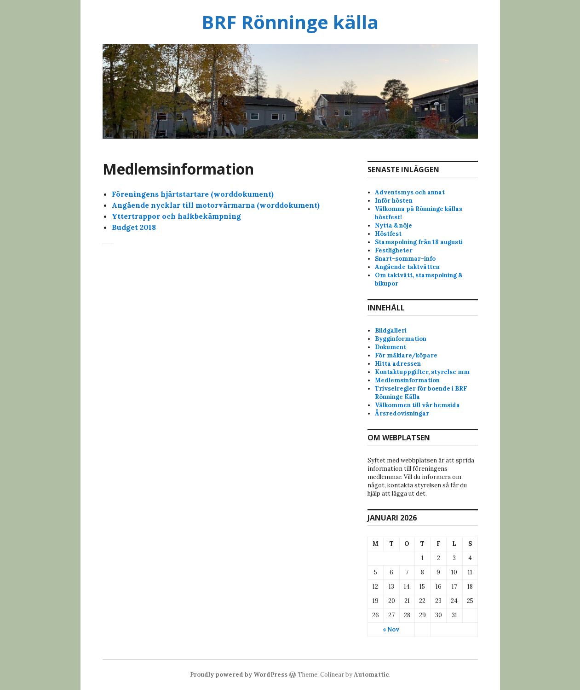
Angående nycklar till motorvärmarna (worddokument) (216, 205)
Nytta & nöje (393, 225)
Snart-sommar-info (405, 259)
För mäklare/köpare (406, 355)
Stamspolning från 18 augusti (419, 242)
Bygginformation (400, 339)
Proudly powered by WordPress (238, 674)
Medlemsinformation (407, 380)
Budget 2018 (134, 227)
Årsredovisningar (402, 413)
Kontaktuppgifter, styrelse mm (422, 372)
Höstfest (388, 234)
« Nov (391, 629)
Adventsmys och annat (410, 192)
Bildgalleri (391, 330)
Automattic (371, 674)
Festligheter (394, 250)
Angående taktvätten (407, 267)
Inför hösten (394, 201)
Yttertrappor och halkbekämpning (176, 216)
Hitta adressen (398, 364)
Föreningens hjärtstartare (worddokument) (193, 194)
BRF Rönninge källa (290, 22)
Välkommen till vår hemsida (417, 405)
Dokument (390, 347)
